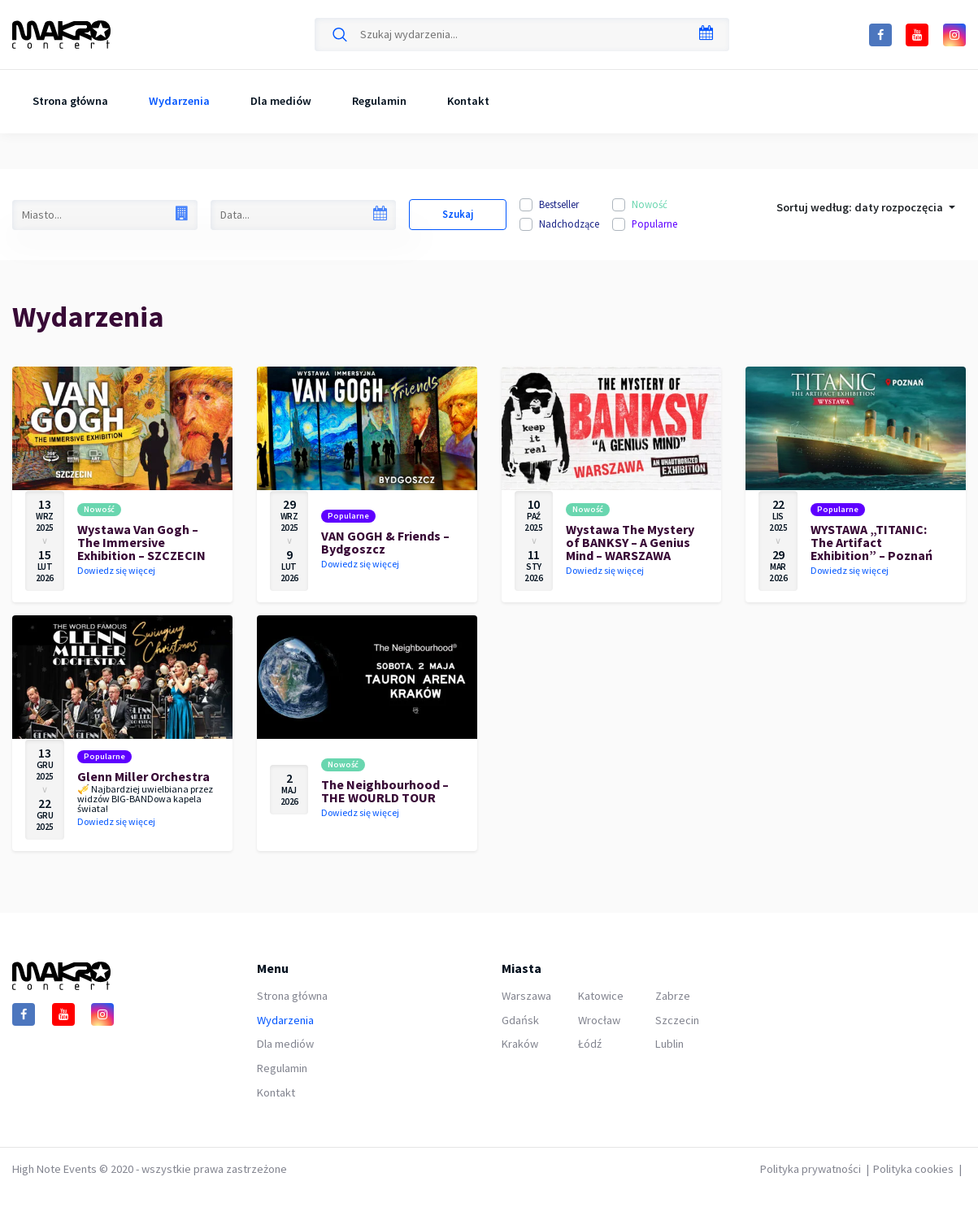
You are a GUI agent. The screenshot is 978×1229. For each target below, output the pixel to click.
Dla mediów (280, 100)
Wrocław (599, 1020)
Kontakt (468, 100)
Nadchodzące (569, 223)
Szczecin (677, 1020)
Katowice (601, 995)
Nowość (649, 204)
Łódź (590, 1043)
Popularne (654, 223)
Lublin (669, 1043)
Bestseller (559, 204)
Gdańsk (520, 1020)
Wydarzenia (179, 100)
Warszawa (526, 995)
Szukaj (457, 213)
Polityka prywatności (810, 1169)
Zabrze (672, 995)
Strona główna (70, 100)
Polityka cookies (913, 1169)
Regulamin (379, 100)
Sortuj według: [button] (860, 207)
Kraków (520, 1043)
